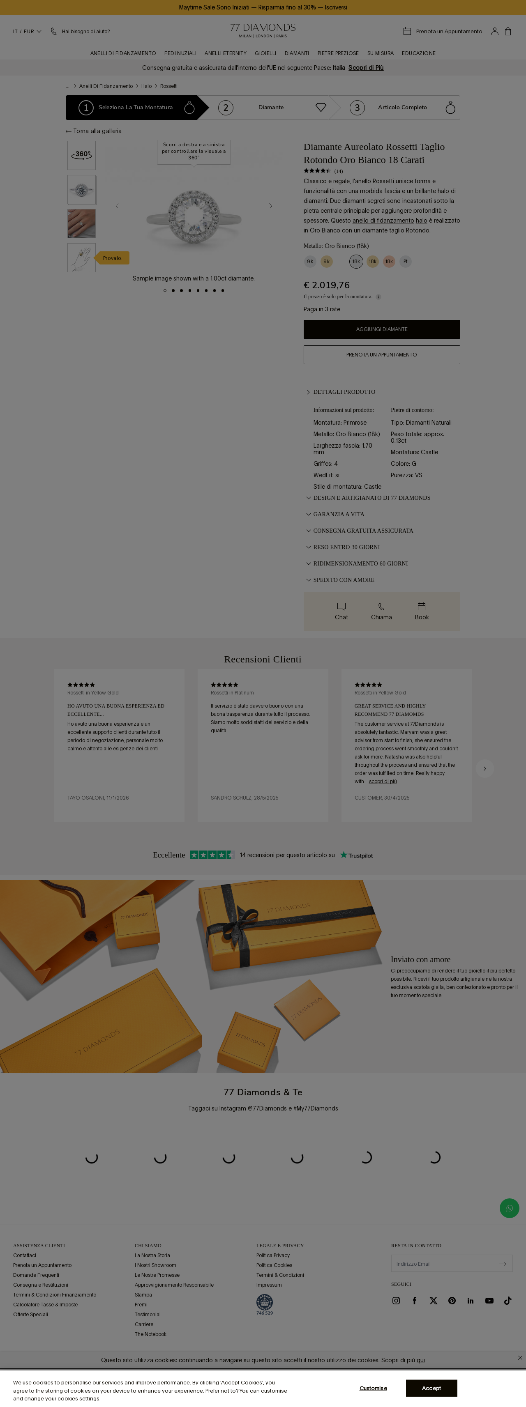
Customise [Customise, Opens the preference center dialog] (373, 1388)
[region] (263, 1388)
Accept (431, 1388)
